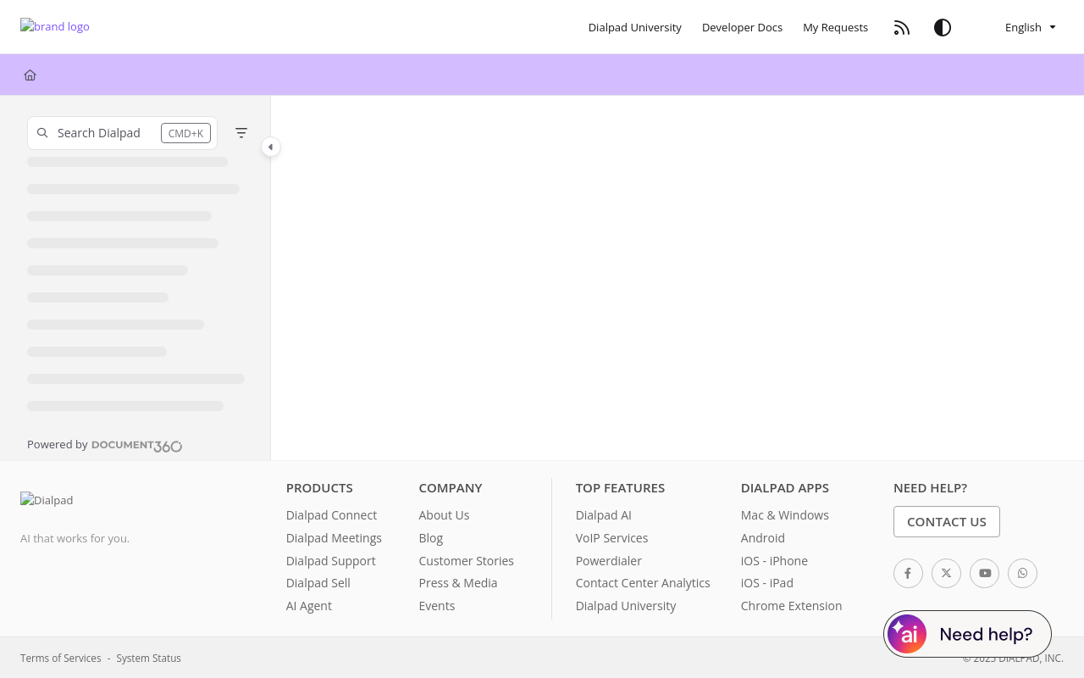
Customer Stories (466, 561)
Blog (430, 538)
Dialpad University (626, 605)
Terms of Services (60, 657)
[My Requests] (835, 27)
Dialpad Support (331, 561)
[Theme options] (942, 27)
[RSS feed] (901, 27)
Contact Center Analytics (643, 583)
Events (436, 605)
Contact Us (947, 521)
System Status (149, 657)
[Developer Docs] (742, 27)
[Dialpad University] (635, 27)
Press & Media (457, 583)
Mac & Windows (785, 515)
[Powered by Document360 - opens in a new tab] (105, 444)
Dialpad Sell (318, 583)
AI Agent (309, 605)
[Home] (30, 74)
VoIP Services (612, 538)
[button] (122, 133)
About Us (443, 515)
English (1011, 27)
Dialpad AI (604, 515)
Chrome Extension (792, 605)
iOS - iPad (767, 583)
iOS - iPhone (774, 561)
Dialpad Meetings (334, 538)
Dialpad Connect (332, 515)
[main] (677, 278)
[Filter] (241, 133)
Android (763, 538)
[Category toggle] (271, 146)
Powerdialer (609, 561)
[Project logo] (55, 27)
